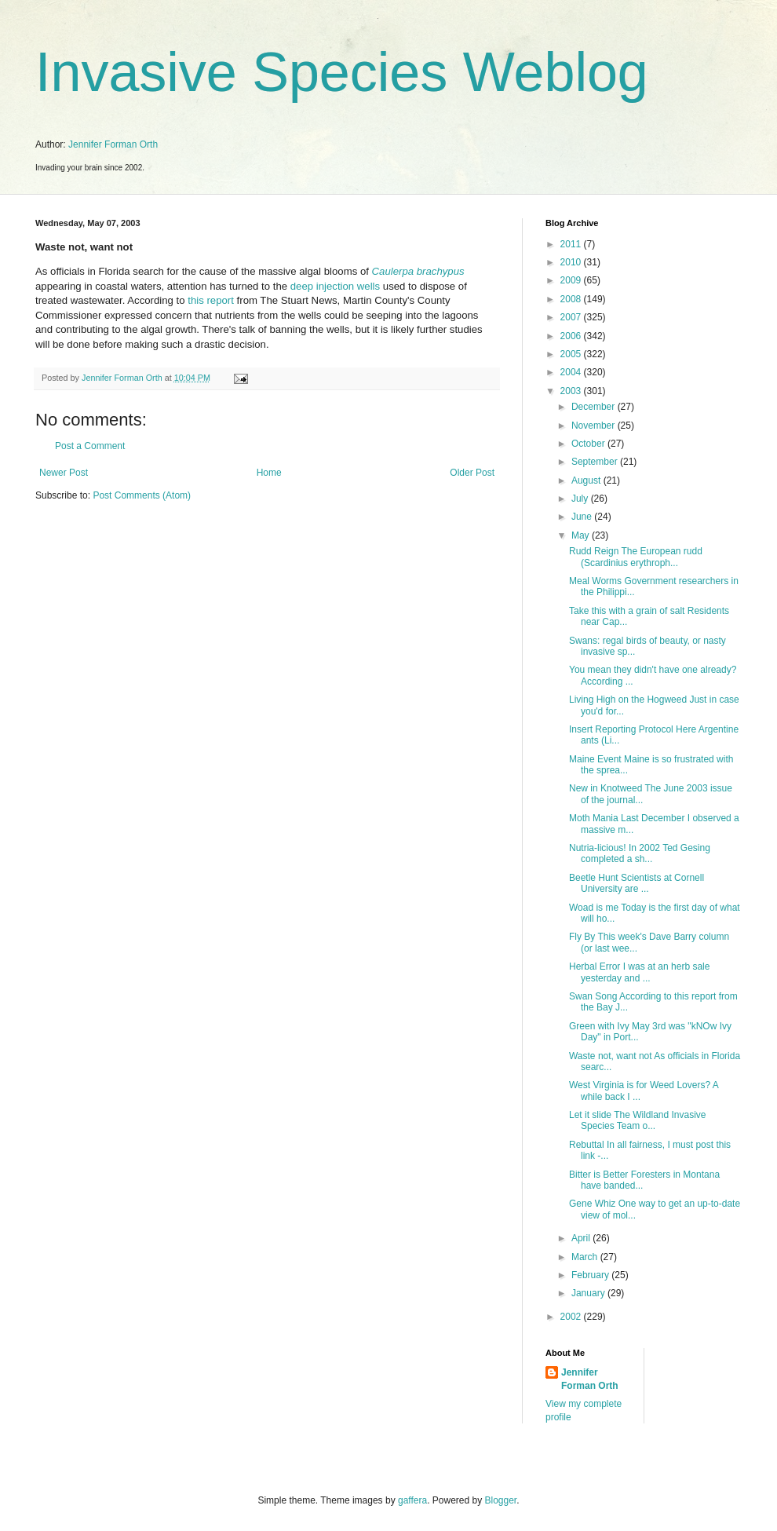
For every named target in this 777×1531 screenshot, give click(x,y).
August (587, 480)
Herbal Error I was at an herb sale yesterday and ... (639, 972)
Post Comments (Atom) (142, 495)
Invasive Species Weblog (341, 72)
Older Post (472, 472)
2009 (572, 280)
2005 (572, 354)
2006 (572, 336)
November (594, 425)
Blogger (501, 1500)
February (591, 1275)
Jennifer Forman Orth (113, 144)
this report (211, 300)
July (581, 498)
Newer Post (63, 472)
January (589, 1293)
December (594, 406)
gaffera (412, 1500)
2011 (572, 244)
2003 (572, 390)
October (589, 443)
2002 (572, 1316)
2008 (572, 299)
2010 (572, 262)
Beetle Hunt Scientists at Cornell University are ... (636, 883)
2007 (572, 317)
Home (269, 472)
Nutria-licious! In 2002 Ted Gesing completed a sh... (639, 853)
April (582, 1238)
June (582, 516)
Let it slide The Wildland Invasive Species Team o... (637, 1120)
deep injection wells (335, 286)
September (595, 461)
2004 (572, 372)
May (581, 535)
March (585, 1256)
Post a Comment (90, 445)
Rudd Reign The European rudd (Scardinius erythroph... (635, 557)
